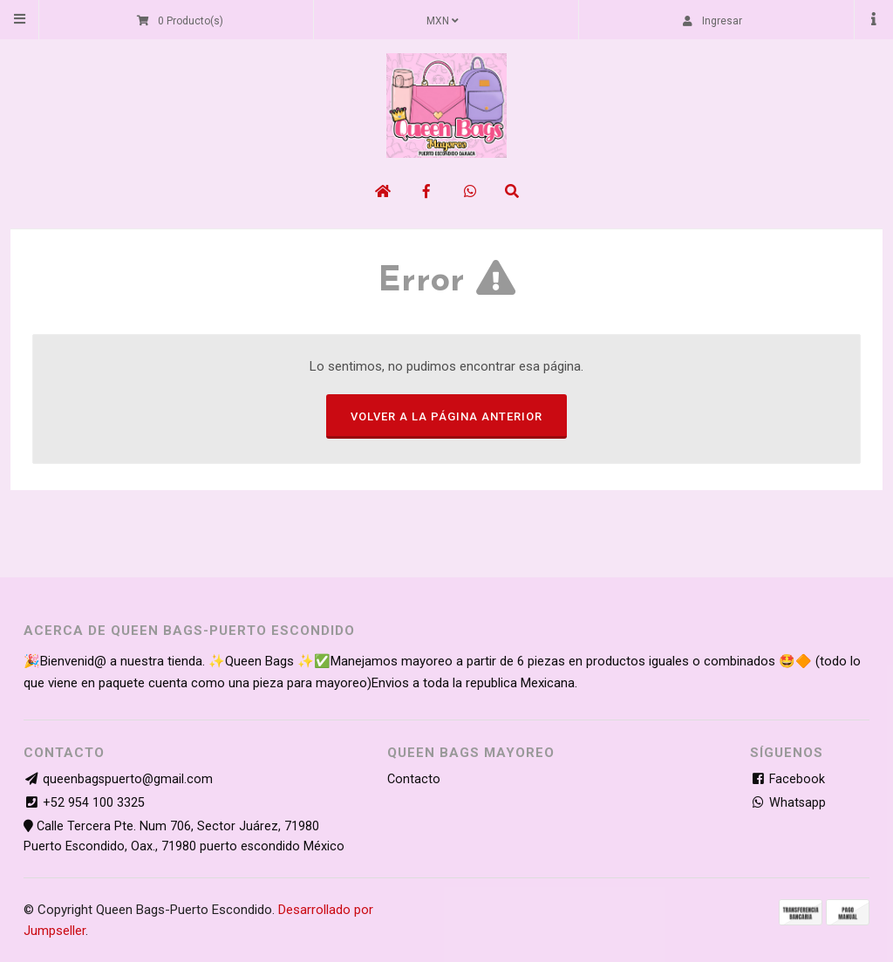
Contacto (413, 779)
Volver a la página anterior (446, 416)
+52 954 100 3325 (94, 802)
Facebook (787, 779)
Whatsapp (788, 802)
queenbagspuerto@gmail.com (128, 779)
